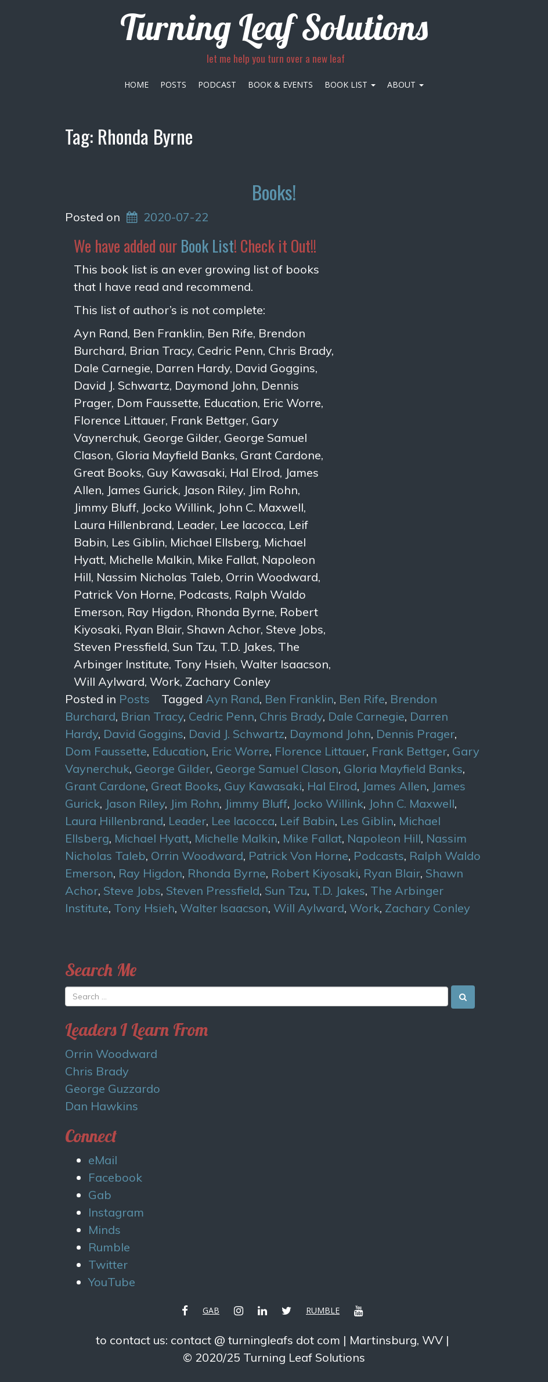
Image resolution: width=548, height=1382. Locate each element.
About (405, 84)
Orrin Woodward (197, 855)
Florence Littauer (320, 751)
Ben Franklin (299, 699)
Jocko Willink (328, 803)
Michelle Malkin (235, 838)
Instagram (116, 1212)
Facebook (115, 1177)
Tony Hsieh (144, 908)
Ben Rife (362, 699)
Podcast (217, 84)
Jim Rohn (194, 803)
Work (364, 908)
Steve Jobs (132, 890)
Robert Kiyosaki (314, 873)
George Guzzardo (112, 1088)
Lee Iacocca (243, 821)
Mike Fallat (312, 838)
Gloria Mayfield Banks (403, 768)
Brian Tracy (152, 716)
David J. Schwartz (236, 733)
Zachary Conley (427, 908)
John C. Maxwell (412, 803)
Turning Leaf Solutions (274, 27)
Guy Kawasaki (263, 786)
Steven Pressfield (212, 890)
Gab (99, 1194)
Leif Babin (307, 821)
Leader (187, 821)
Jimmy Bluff (256, 803)
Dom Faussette (106, 751)
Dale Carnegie (366, 716)
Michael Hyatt (151, 838)
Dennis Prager (415, 733)
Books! (274, 192)
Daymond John (330, 733)
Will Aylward (308, 908)
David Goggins (143, 733)
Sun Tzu (286, 890)
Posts (173, 84)
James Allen (394, 786)
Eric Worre (240, 751)
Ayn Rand (232, 699)
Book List (350, 84)
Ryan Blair (391, 873)
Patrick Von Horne (298, 855)
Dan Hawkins (101, 1106)
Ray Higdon (150, 873)
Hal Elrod (332, 786)
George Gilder (172, 768)
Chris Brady (291, 716)
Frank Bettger (409, 751)
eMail (102, 1160)
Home (136, 84)
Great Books (185, 786)
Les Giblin (367, 821)
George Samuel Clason (276, 768)
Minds (104, 1229)
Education (179, 751)
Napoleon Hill (384, 838)
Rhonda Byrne (227, 873)
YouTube (111, 1282)
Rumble (109, 1247)
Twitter (108, 1264)
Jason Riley (135, 803)
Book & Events (280, 84)
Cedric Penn (221, 716)
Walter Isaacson (224, 908)
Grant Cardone (105, 786)
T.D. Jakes (338, 890)
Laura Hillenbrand (114, 821)
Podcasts (379, 855)
